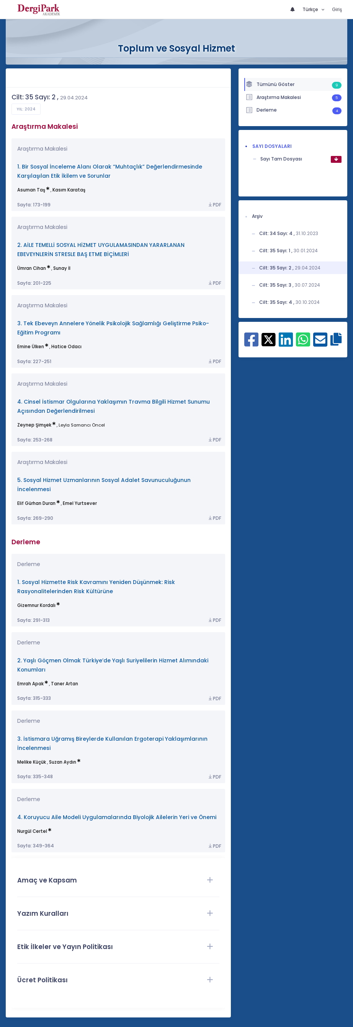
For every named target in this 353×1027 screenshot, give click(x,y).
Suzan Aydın (62, 762)
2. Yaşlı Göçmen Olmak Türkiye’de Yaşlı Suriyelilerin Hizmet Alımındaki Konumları (112, 665)
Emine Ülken (30, 347)
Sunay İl (61, 268)
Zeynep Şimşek (34, 425)
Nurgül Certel (32, 831)
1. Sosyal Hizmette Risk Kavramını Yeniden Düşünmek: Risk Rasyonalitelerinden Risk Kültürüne (96, 587)
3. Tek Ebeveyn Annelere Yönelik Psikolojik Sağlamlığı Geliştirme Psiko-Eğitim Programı (113, 328)
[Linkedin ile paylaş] (286, 343)
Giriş (337, 9)
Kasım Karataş (68, 190)
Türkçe (310, 9)
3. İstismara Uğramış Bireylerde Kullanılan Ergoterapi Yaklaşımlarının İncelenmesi (112, 743)
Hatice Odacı (66, 347)
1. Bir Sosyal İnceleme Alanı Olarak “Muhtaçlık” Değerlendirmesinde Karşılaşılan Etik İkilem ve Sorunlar (109, 171)
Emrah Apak (30, 684)
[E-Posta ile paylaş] (320, 343)
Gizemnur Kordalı (36, 605)
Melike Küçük (31, 762)
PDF (214, 205)
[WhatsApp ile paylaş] (303, 343)
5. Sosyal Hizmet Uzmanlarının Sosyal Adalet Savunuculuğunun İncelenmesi (104, 485)
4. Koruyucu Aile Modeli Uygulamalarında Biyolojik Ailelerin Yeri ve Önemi (116, 817)
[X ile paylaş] (268, 339)
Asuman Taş (31, 190)
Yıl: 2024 (26, 109)
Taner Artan (64, 684)
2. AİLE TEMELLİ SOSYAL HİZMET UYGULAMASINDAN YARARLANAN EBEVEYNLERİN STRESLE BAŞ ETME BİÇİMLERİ (101, 250)
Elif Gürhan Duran (36, 503)
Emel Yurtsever (80, 503)
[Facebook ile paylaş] (251, 343)
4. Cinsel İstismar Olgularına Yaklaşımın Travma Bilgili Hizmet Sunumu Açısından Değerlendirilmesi (113, 406)
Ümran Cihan (31, 268)
